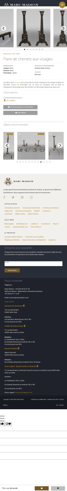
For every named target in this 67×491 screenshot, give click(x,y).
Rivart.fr (56, 224)
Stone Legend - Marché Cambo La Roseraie (22, 366)
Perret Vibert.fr (36, 227)
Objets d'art (9, 211)
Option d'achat (33, 214)
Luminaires (46, 211)
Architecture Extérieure (23, 211)
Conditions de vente (53, 399)
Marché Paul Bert (12, 348)
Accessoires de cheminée (31, 208)
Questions (52, 240)
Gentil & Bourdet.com (20, 227)
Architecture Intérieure (51, 208)
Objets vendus (20, 214)
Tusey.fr (7, 227)
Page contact (9, 302)
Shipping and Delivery (12, 240)
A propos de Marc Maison (14, 237)
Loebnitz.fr (34, 224)
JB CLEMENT (9, 100)
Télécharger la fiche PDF (20, 107)
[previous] (3, 28)
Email (7, 262)
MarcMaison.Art (22, 224)
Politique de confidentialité (39, 399)
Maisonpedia (9, 224)
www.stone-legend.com (23, 392)
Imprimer (20, 113)
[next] (63, 28)
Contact (61, 405)
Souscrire (12, 270)
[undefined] (8, 424)
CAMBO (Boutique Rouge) (15, 326)
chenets (17, 82)
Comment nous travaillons (34, 237)
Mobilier (37, 211)
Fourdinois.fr (45, 224)
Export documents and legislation (34, 240)
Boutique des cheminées (15, 306)
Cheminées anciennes (12, 208)
